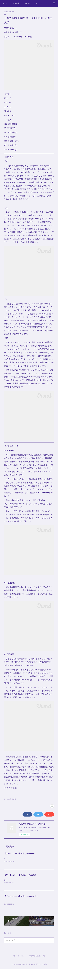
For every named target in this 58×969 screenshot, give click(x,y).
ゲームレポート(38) (10, 799)
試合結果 (16, 3)
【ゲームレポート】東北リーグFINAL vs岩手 (23, 853)
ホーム (5, 3)
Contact (27, 3)
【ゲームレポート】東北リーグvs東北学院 (22, 897)
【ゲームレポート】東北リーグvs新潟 (20, 875)
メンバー (38, 3)
